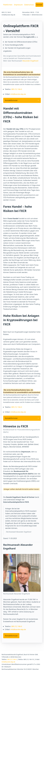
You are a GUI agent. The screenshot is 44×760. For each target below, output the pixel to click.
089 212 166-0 (16, 89)
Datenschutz (29, 5)
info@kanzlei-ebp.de (18, 94)
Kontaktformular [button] (11, 100)
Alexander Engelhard (30, 61)
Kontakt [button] (39, 5)
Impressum (18, 5)
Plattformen (7, 5)
